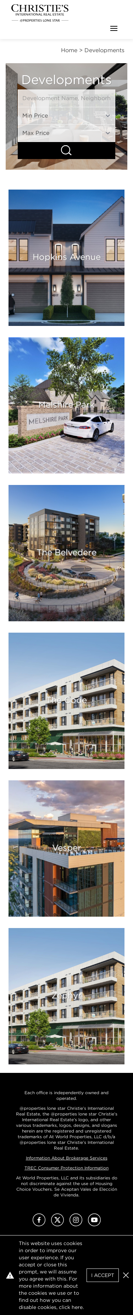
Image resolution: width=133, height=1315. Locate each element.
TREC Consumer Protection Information (66, 1168)
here (77, 1307)
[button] (126, 1275)
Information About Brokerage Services (66, 1158)
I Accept (102, 1275)
